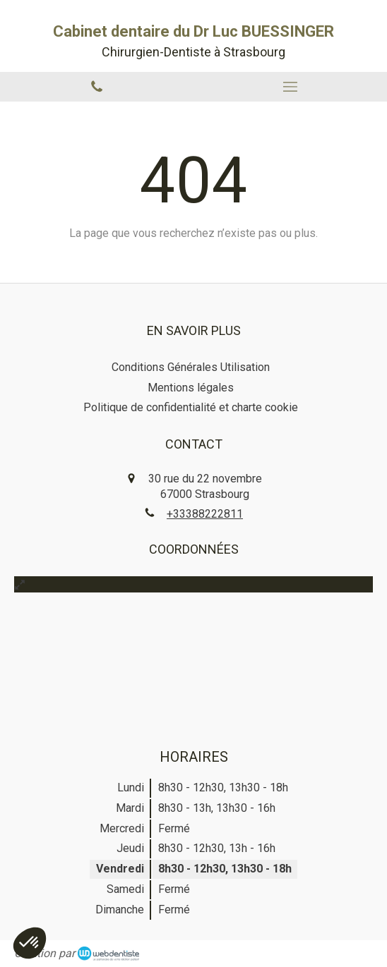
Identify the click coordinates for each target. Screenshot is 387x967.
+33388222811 (205, 514)
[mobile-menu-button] (290, 87)
